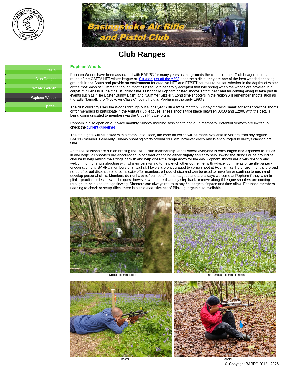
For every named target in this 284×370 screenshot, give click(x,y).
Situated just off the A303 (159, 79)
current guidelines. (102, 127)
